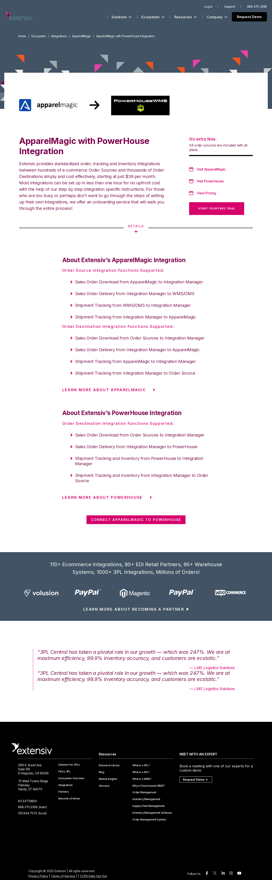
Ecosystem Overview (71, 778)
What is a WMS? (142, 779)
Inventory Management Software (152, 812)
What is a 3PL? (141, 765)
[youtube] (239, 873)
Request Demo (249, 17)
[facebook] (207, 873)
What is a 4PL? (141, 772)
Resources (185, 17)
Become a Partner (69, 798)
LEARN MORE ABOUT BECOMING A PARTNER (133, 609)
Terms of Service (63, 876)
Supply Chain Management (148, 806)
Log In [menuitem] (208, 6)
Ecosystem (153, 17)
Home (22, 36)
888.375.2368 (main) (32, 807)
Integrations (59, 36)
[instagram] (231, 873)
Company (217, 17)
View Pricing (206, 193)
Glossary (104, 785)
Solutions (122, 17)
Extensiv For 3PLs (69, 764)
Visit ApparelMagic (211, 169)
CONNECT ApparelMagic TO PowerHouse (136, 519)
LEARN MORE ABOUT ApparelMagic (104, 390)
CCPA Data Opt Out (93, 876)
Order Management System (149, 819)
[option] (41, 593)
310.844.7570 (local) (32, 813)
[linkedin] (223, 873)
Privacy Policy (38, 876)
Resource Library (109, 765)
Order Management (144, 792)
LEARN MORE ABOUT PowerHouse (102, 497)
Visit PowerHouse (210, 181)
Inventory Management (146, 799)
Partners (63, 791)
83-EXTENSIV (27, 801)
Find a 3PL (64, 771)
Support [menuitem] (229, 6)
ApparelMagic (81, 36)
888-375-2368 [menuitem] (257, 6)
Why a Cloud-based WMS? (148, 785)
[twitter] (215, 874)
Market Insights (108, 779)
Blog (101, 772)
